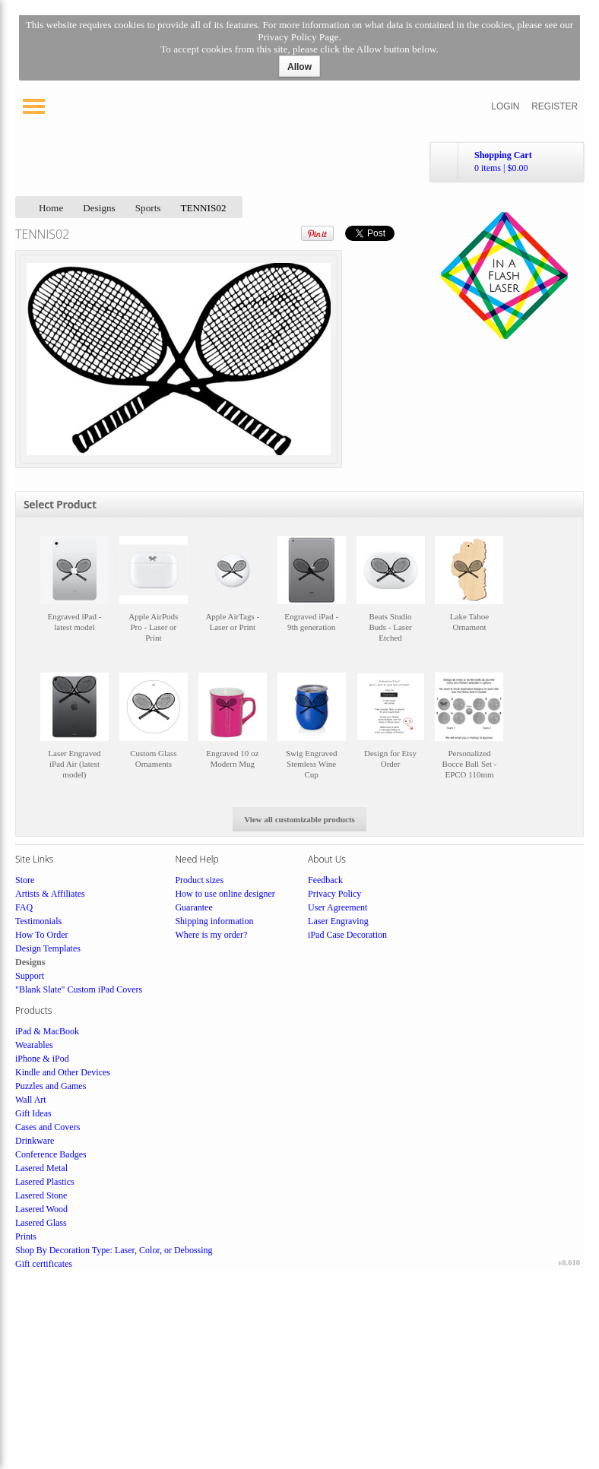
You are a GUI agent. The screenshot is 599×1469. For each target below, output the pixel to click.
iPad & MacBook (47, 1031)
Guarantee (193, 907)
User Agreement (337, 907)
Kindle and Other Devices (62, 1072)
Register (554, 106)
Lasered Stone (41, 1195)
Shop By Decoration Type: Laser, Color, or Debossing (114, 1250)
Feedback (325, 880)
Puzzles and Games (50, 1086)
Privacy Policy (334, 893)
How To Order (41, 934)
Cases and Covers (47, 1127)
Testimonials (38, 921)
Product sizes (199, 880)
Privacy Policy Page (298, 37)
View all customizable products (299, 819)
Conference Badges (51, 1154)
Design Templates (48, 948)
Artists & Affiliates (50, 893)
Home (51, 208)
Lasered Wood (41, 1209)
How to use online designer (224, 893)
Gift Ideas (33, 1113)
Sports (148, 208)
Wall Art (30, 1099)
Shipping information (214, 921)
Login (505, 106)
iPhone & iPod (42, 1058)
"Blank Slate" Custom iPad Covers (78, 989)
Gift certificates (43, 1263)
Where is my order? (211, 934)
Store (24, 880)
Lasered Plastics (44, 1181)
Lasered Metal (41, 1168)
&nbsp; (74, 596)
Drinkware (34, 1140)
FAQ (24, 907)
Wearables (34, 1045)
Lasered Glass (41, 1222)
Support (29, 975)
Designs (99, 208)
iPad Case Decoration (347, 934)
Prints (25, 1236)
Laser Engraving (338, 921)
